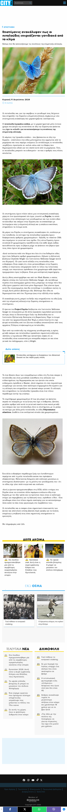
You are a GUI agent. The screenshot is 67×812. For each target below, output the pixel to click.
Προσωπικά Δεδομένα (52, 789)
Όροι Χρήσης (9, 789)
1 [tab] (5, 589)
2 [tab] (8, 589)
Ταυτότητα (22, 789)
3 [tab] (12, 589)
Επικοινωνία (35, 789)
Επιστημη (9, 27)
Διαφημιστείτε (28, 792)
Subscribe (41, 792)
